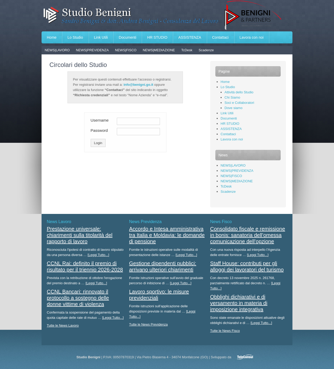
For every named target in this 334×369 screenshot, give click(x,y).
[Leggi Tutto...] (98, 255)
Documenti (127, 37)
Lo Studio (75, 37)
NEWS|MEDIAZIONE (159, 50)
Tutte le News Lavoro (63, 325)
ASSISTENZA (189, 37)
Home (51, 37)
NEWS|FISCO (125, 50)
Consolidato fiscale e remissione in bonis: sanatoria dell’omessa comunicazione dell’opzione (247, 235)
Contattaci (220, 37)
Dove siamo (233, 108)
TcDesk (186, 50)
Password (99, 130)
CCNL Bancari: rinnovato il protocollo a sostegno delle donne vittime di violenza (78, 298)
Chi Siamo (232, 97)
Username (100, 120)
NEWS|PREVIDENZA (92, 50)
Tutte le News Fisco (225, 331)
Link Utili (101, 37)
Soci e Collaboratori (239, 103)
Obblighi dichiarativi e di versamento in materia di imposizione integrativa (238, 303)
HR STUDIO (157, 37)
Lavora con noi (252, 37)
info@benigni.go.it (138, 85)
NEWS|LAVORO (57, 50)
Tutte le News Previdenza (148, 324)
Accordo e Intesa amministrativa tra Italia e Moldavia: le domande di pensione (167, 235)
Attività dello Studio (239, 92)
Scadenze (206, 50)
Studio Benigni (167, 15)
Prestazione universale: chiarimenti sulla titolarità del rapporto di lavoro (79, 235)
